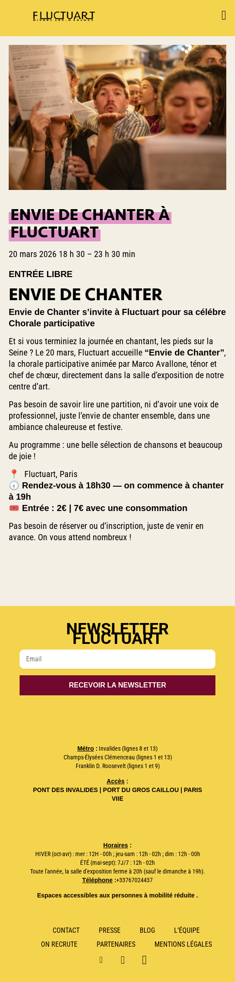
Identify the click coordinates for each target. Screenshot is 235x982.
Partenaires (116, 944)
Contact (66, 930)
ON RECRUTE (59, 944)
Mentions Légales (183, 944)
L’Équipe (187, 930)
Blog (147, 930)
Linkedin (126, 959)
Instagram (105, 959)
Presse (110, 930)
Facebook (147, 959)
